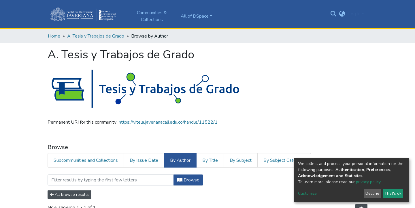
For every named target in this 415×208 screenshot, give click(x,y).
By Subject (241, 160)
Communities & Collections (152, 16)
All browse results (69, 194)
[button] (342, 13)
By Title (210, 160)
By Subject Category (284, 160)
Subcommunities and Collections (86, 160)
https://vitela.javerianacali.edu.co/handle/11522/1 (168, 122)
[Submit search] (333, 14)
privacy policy (368, 182)
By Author (180, 160)
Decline (372, 193)
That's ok (392, 193)
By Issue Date (144, 160)
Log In (354, 14)
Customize (307, 193)
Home (54, 36)
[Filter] (111, 179)
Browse (188, 180)
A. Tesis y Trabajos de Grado (95, 36)
